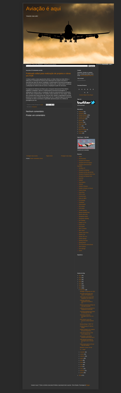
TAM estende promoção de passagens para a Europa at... (86, 341)
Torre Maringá (82, 248)
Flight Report (82, 124)
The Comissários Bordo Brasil (86, 244)
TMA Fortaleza (82, 246)
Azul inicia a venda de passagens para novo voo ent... (86, 316)
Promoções (81, 131)
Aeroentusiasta (82, 158)
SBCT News (82, 230)
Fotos (80, 126)
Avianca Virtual (82, 190)
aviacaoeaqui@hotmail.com (86, 75)
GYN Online (81, 208)
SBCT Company (82, 228)
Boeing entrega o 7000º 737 (86, 324)
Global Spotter (82, 204)
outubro (82, 354)
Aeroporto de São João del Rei (86, 172)
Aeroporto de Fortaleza (84, 160)
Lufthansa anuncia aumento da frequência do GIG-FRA (87, 309)
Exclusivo (81, 122)
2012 (80, 285)
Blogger (88, 385)
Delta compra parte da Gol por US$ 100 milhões (87, 345)
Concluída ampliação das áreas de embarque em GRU (87, 312)
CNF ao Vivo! (82, 194)
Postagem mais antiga (66, 156)
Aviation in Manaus (83, 186)
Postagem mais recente (32, 156)
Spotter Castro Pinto (83, 232)
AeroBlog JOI (82, 168)
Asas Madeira (82, 182)
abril (81, 366)
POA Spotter (82, 226)
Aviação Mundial (82, 117)
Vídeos (80, 133)
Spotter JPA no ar (83, 236)
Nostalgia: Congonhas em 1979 (87, 291)
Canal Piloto (82, 192)
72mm (80, 156)
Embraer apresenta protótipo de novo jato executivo (87, 305)
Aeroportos (34, 106)
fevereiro (82, 370)
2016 (80, 277)
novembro (82, 352)
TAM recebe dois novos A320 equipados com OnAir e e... (87, 297)
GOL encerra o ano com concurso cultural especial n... (86, 321)
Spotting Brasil (82, 242)
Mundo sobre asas (83, 214)
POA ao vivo (82, 224)
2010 (80, 375)
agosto (82, 358)
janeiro (82, 372)
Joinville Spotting (83, 210)
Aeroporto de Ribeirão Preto (85, 176)
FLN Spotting (82, 200)
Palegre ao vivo (82, 222)
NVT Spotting (82, 220)
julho (81, 360)
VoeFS (80, 250)
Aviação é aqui (43, 8)
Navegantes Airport (83, 216)
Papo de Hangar (82, 129)
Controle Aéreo (82, 196)
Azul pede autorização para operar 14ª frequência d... (86, 294)
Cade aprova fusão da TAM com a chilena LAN (86, 333)
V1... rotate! (82, 349)
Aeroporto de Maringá (84, 170)
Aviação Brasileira (83, 115)
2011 (80, 288)
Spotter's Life (82, 234)
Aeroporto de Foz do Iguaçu (85, 162)
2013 (80, 283)
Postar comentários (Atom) (36, 158)
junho (81, 362)
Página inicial (49, 156)
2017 (80, 275)
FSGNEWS (81, 202)
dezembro (82, 289)
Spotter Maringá (82, 238)
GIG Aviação (82, 206)
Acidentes (81, 111)
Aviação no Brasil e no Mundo (86, 188)
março (81, 368)
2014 (80, 281)
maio (81, 364)
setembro (82, 356)
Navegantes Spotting (84, 218)
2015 (80, 279)
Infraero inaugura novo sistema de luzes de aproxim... (87, 330)
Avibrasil (81, 184)
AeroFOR (81, 178)
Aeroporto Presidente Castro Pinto (87, 174)
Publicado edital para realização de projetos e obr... (86, 301)
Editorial (80, 120)
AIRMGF (81, 180)
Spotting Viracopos (83, 240)
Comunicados (82, 118)
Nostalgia (81, 127)
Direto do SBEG (82, 198)
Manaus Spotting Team (84, 212)
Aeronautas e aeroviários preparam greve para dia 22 (87, 337)
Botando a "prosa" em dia (86, 347)
